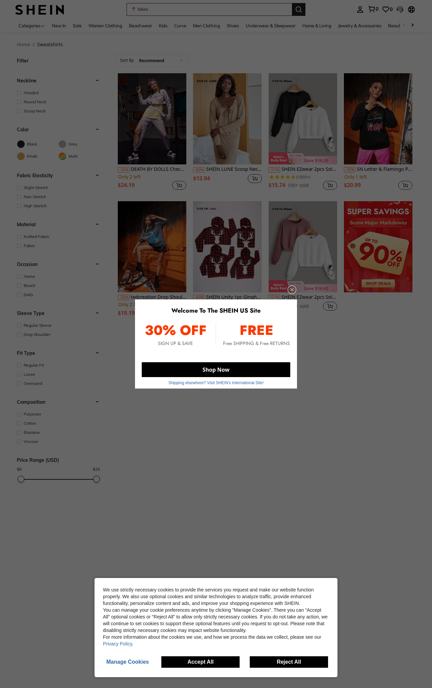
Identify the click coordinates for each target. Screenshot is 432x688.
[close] (292, 290)
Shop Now (216, 369)
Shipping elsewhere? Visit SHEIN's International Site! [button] (216, 382)
